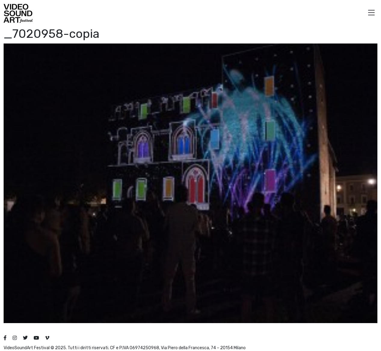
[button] (371, 13)
